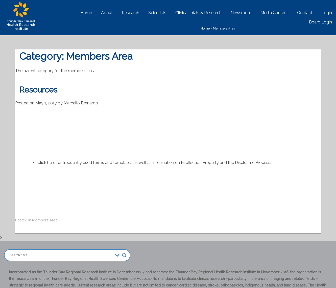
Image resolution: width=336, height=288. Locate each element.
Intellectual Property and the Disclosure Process (225, 162)
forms (98, 162)
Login (326, 12)
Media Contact (274, 12)
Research (130, 12)
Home (86, 12)
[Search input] (61, 255)
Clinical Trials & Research (198, 12)
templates (122, 162)
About (107, 12)
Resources (38, 89)
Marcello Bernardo (81, 103)
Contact (304, 12)
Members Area (224, 28)
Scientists (157, 12)
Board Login (320, 22)
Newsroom (241, 12)
